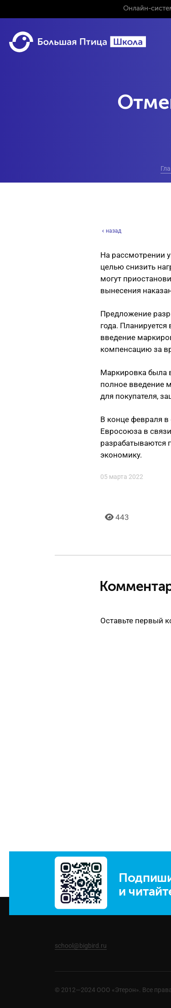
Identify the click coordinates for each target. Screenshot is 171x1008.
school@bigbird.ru (81, 945)
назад (110, 231)
